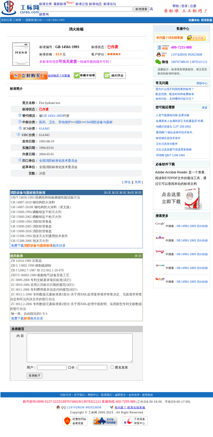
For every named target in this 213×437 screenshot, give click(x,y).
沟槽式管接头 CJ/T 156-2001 (173, 126)
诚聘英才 (120, 400)
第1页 (107, 192)
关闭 (138, 182)
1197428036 (179, 54)
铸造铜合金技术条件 (168, 138)
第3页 (122, 192)
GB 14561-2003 (52, 115)
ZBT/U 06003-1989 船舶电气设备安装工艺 (40, 275)
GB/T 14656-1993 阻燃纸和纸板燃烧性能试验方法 (45, 197)
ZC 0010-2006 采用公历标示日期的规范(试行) (42, 285)
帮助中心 (202, 83)
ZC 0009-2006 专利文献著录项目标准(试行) (41, 280)
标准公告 (81, 4)
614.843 (44, 128)
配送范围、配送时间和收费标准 (175, 94)
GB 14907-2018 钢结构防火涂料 (33, 202)
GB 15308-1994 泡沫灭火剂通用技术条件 (39, 236)
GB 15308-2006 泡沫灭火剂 (30, 241)
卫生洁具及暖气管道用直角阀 (173, 149)
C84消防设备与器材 (99, 122)
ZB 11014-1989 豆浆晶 (26, 260)
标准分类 (45, 4)
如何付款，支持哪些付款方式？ (175, 98)
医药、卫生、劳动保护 (55, 122)
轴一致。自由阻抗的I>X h (29, 313)
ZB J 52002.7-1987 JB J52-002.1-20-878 (37, 270)
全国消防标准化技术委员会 (58, 160)
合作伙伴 (134, 400)
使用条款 (147, 400)
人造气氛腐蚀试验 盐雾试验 (172, 115)
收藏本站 (194, 20)
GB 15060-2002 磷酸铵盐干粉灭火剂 (36, 216)
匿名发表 (119, 373)
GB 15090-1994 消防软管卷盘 (31, 221)
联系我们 (106, 400)
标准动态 (95, 4)
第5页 (138, 192)
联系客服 (206, 20)
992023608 (195, 54)
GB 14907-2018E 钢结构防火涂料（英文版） (42, 207)
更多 (205, 107)
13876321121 (198, 62)
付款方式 (65, 400)
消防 (78, 122)
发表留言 (17, 329)
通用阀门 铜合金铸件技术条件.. (175, 132)
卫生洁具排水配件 (167, 143)
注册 (193, 6)
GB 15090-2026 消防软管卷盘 (31, 231)
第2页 (115, 192)
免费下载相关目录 (38, 245)
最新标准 (60, 4)
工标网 (17, 20)
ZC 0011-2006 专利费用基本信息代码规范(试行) (44, 289)
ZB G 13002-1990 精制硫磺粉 (31, 265)
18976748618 (180, 62)
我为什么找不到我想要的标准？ (175, 89)
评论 (127, 182)
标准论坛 (109, 4)
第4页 (130, 192)
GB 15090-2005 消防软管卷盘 (31, 226)
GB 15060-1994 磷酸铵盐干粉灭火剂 (36, 212)
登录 (184, 6)
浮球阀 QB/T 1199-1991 (170, 155)
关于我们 (79, 400)
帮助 (176, 6)
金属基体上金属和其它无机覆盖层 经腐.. (180, 121)
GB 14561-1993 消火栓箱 (192, 226)
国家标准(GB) (34, 20)
